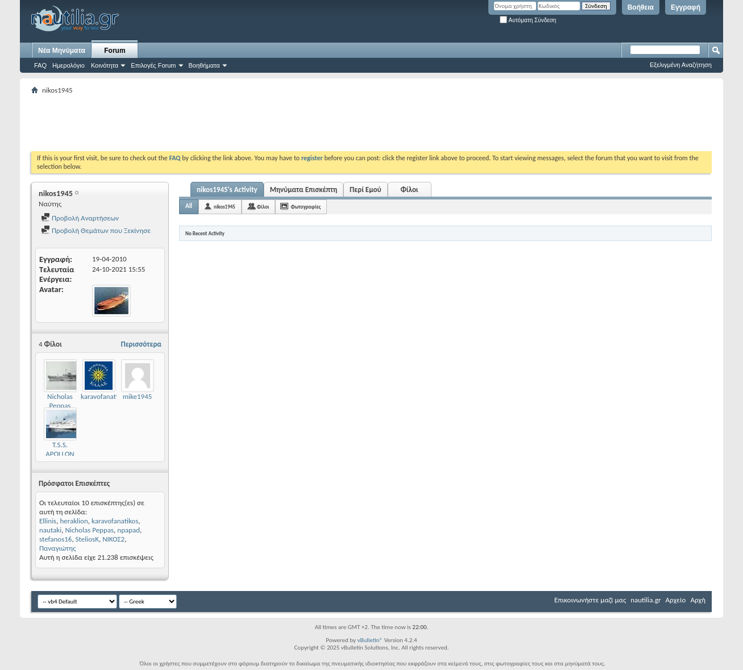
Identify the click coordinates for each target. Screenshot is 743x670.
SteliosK (87, 539)
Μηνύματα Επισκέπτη (303, 189)
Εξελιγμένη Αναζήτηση (681, 64)
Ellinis (47, 521)
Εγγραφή (685, 7)
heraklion (74, 521)
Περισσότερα (141, 344)
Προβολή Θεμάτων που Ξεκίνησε (96, 230)
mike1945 (137, 396)
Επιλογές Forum (153, 65)
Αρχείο (676, 600)
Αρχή (697, 600)
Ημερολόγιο (68, 65)
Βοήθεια (641, 7)
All (188, 206)
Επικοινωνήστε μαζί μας (590, 600)
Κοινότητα (104, 65)
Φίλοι (409, 189)
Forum (114, 51)
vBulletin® (370, 640)
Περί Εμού (365, 189)
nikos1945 (224, 206)
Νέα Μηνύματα (61, 51)
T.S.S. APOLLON (59, 449)
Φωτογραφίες (305, 206)
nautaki (50, 530)
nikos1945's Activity (227, 189)
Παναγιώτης (57, 548)
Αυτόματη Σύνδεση (528, 20)
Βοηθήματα (204, 65)
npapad (128, 530)
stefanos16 (55, 539)
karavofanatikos (104, 396)
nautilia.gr (645, 600)
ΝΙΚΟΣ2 (113, 539)
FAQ (40, 65)
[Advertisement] (238, 122)
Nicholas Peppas (60, 401)
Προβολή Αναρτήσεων (80, 218)
